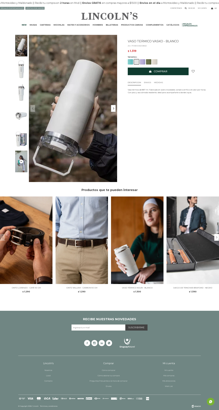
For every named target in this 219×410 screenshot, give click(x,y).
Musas (33, 25)
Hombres (98, 25)
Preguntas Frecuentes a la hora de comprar (109, 381)
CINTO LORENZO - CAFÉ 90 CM (26, 288)
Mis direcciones (168, 381)
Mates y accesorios (78, 25)
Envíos (108, 386)
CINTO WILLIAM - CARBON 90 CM (81, 288)
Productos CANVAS (132, 25)
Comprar (160, 71)
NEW (24, 25)
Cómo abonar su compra (109, 375)
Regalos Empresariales (12, 8)
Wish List (169, 386)
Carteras (45, 25)
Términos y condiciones (48, 406)
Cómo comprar (108, 370)
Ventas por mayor (35, 8)
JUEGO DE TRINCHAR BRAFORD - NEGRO (192, 288)
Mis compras (168, 375)
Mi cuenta (169, 370)
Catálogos (172, 25)
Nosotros (48, 370)
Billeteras (112, 25)
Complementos (154, 25)
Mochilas (59, 25)
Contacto (48, 381)
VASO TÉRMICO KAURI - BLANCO (137, 288)
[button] (113, 108)
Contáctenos (176, 8)
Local (48, 375)
